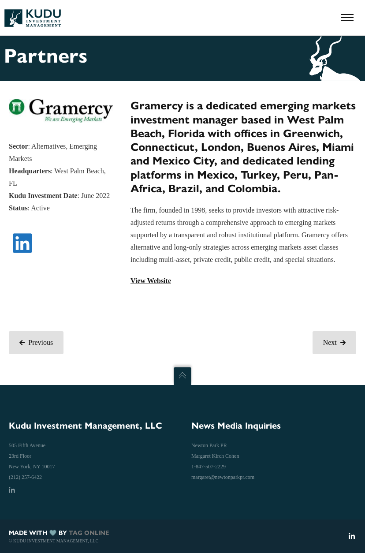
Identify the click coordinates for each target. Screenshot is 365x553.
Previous (36, 342)
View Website (150, 280)
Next (334, 342)
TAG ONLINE (89, 533)
